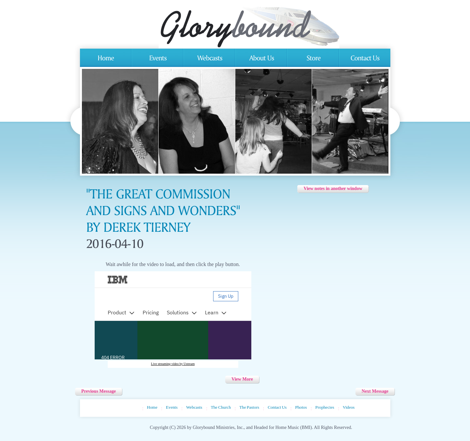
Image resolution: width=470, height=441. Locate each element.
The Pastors (249, 407)
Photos (301, 407)
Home (152, 407)
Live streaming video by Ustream (173, 364)
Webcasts (194, 407)
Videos (349, 407)
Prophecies (324, 407)
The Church (221, 407)
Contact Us (277, 407)
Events (172, 407)
